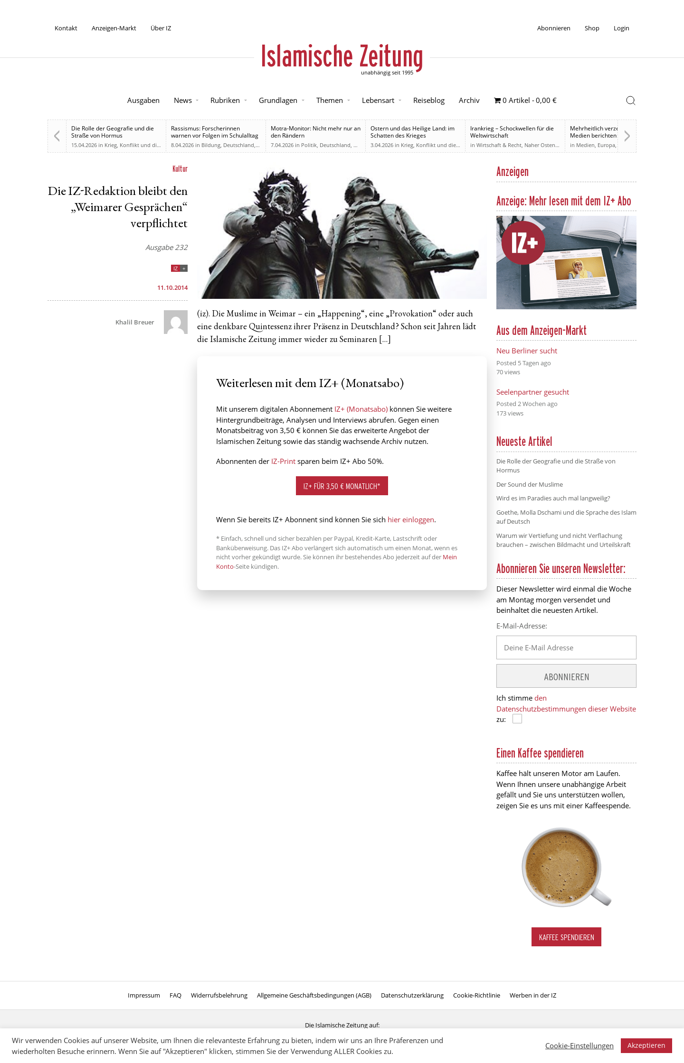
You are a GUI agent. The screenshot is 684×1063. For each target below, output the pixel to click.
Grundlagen (278, 100)
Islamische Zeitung (342, 55)
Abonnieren (553, 28)
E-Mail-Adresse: (521, 625)
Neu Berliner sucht (526, 350)
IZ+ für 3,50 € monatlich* (342, 485)
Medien (585, 144)
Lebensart (378, 100)
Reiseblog (429, 100)
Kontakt (66, 28)
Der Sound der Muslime (529, 484)
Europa (606, 144)
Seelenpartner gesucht (532, 392)
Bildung (210, 144)
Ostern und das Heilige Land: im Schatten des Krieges (412, 131)
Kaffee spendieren (566, 937)
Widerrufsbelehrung (219, 995)
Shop (592, 28)
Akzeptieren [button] (646, 1045)
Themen (329, 100)
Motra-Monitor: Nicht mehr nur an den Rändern (316, 131)
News (183, 100)
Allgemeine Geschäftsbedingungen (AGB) (314, 995)
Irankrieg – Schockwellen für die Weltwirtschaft (512, 131)
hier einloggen (411, 519)
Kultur (180, 168)
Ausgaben (143, 100)
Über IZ (161, 28)
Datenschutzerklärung (412, 995)
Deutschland (238, 144)
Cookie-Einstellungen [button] (579, 1045)
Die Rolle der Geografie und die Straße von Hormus (112, 131)
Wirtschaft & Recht (499, 144)
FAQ (175, 995)
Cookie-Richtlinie (476, 995)
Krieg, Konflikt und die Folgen (141, 144)
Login (621, 28)
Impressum (144, 995)
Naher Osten (539, 144)
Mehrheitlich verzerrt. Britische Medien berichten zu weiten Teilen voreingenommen (611, 135)
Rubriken (225, 100)
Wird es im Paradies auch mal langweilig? (553, 498)
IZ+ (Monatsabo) (361, 409)
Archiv (469, 100)
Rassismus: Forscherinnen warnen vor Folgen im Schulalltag (214, 131)
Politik (309, 144)
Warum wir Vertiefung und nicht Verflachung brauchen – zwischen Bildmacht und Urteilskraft (563, 540)
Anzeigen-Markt (114, 28)
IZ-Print (283, 461)
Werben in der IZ (533, 995)
